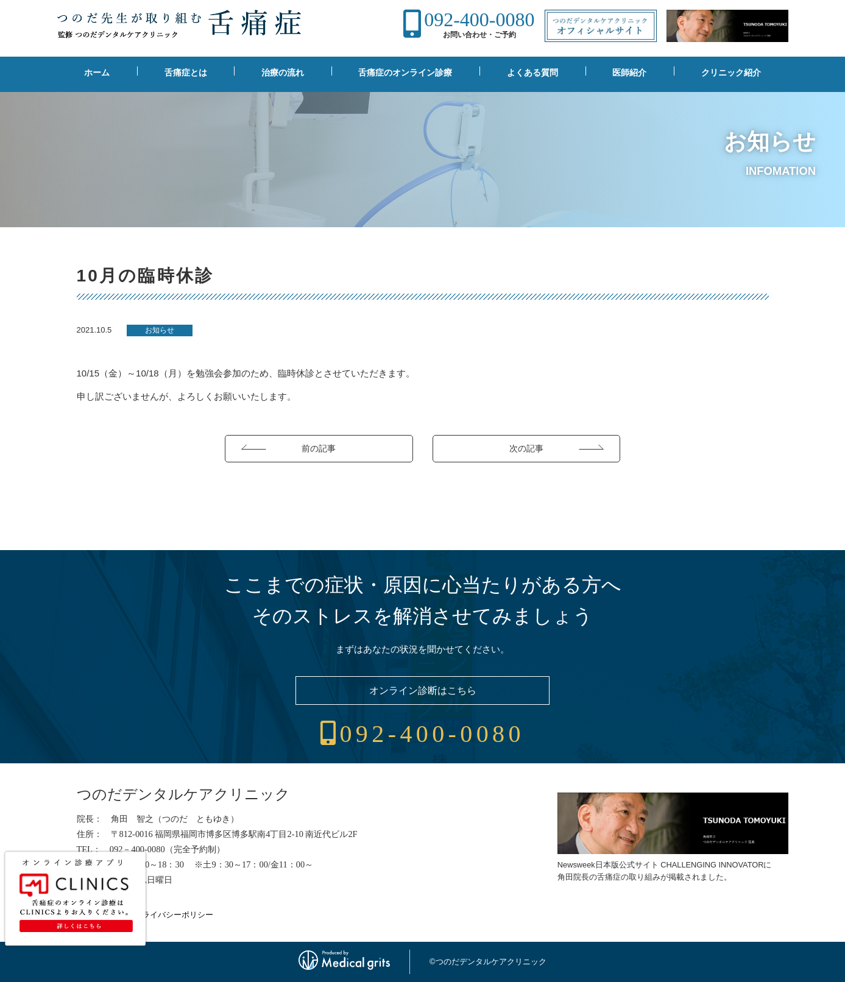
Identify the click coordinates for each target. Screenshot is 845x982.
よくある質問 (532, 72)
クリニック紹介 (731, 72)
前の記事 (319, 448)
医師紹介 (629, 72)
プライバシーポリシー (173, 914)
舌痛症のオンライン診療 (405, 72)
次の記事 (526, 448)
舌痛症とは (185, 72)
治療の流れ (282, 72)
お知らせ (159, 330)
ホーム (97, 72)
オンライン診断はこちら (422, 690)
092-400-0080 (479, 19)
